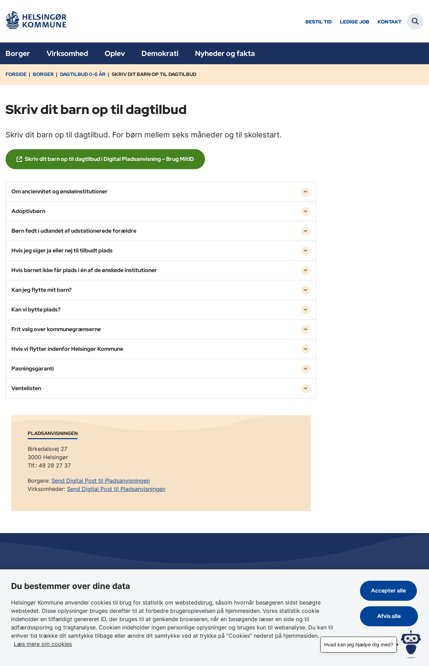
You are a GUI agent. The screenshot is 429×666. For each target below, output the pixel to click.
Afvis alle (389, 616)
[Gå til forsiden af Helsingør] (35, 21)
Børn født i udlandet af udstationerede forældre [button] (73, 230)
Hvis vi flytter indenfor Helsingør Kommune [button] (67, 349)
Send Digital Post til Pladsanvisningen (100, 480)
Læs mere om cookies (43, 643)
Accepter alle (389, 590)
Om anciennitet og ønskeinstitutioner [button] (59, 191)
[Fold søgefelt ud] (415, 21)
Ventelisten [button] (26, 388)
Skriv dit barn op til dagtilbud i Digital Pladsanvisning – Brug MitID (109, 159)
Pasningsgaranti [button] (32, 368)
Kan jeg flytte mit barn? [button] (41, 289)
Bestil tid (318, 22)
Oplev (115, 53)
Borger (18, 53)
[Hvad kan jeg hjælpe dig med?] (411, 644)
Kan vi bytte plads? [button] (35, 309)
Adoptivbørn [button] (28, 211)
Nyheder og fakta (225, 53)
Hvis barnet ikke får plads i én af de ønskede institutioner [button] (84, 270)
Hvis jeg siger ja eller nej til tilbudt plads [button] (62, 250)
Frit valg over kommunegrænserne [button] (56, 329)
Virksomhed (67, 53)
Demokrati (160, 53)
